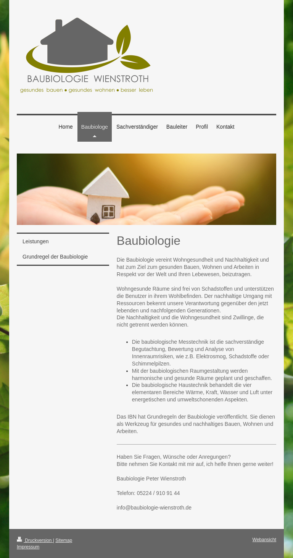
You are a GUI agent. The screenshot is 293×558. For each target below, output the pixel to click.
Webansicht (264, 539)
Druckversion (35, 540)
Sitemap (63, 540)
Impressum (28, 547)
